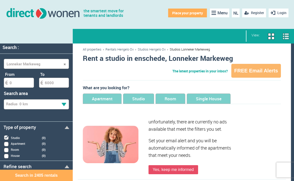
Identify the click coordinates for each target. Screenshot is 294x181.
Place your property (187, 13)
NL (235, 13)
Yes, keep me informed (173, 169)
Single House (209, 99)
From (10, 74)
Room (170, 99)
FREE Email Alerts (256, 70)
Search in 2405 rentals (36, 175)
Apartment (102, 99)
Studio (138, 99)
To (42, 74)
